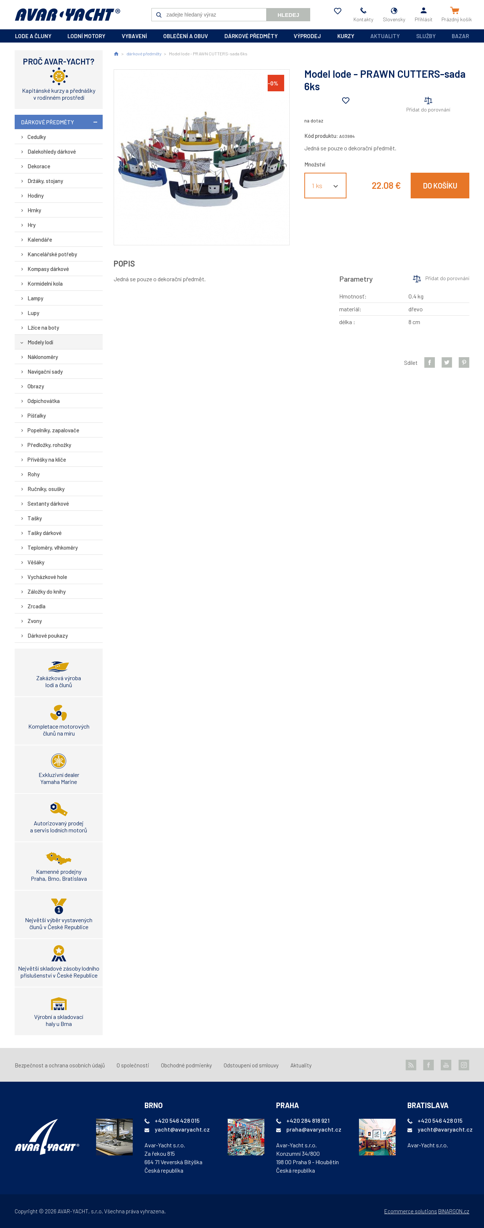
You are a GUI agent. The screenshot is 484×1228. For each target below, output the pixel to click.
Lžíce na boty (43, 327)
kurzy (345, 36)
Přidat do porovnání (428, 109)
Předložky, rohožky (49, 444)
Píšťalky (36, 415)
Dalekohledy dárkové (51, 151)
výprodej (307, 36)
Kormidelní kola (45, 283)
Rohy (33, 474)
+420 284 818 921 (308, 1120)
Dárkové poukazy (47, 635)
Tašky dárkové (44, 532)
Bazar (460, 36)
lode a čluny (33, 36)
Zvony (34, 620)
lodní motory (86, 36)
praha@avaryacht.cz (313, 1129)
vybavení (134, 36)
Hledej (288, 15)
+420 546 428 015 (177, 1120)
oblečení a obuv (185, 36)
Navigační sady (45, 371)
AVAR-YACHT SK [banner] (67, 14)
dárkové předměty (251, 36)
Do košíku (440, 185)
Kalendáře (39, 239)
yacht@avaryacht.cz (182, 1129)
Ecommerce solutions (410, 1211)
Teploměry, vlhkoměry (52, 547)
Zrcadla (36, 606)
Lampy (35, 298)
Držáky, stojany (45, 180)
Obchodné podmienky (186, 1065)
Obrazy (35, 386)
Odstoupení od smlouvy (251, 1065)
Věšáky (35, 562)
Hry (31, 224)
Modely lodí (40, 342)
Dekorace (38, 166)
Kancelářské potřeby (52, 254)
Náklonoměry (42, 356)
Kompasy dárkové (48, 268)
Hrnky (34, 210)
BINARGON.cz (453, 1211)
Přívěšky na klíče (46, 459)
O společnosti (133, 1065)
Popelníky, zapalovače (53, 430)
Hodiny (35, 195)
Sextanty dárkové (48, 503)
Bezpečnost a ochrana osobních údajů (60, 1065)
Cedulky (36, 136)
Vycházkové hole (47, 576)
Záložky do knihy (46, 591)
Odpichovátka (43, 400)
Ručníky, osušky (46, 488)
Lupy (33, 312)
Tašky (34, 518)
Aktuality (385, 36)
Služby (426, 36)
